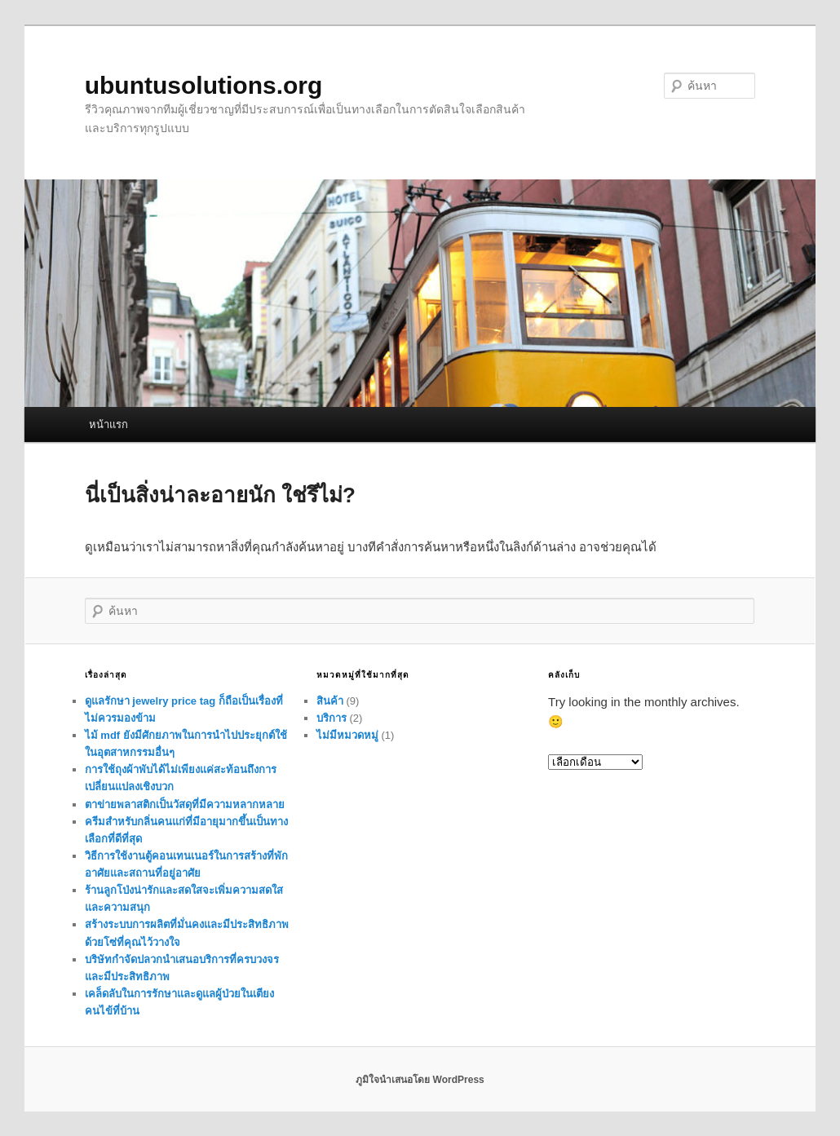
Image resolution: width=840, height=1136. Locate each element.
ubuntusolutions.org (204, 85)
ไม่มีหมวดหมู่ (347, 735)
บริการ (331, 718)
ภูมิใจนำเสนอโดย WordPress (420, 1079)
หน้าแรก (108, 424)
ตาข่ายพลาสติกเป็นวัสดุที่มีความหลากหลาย (185, 804)
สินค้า (329, 701)
